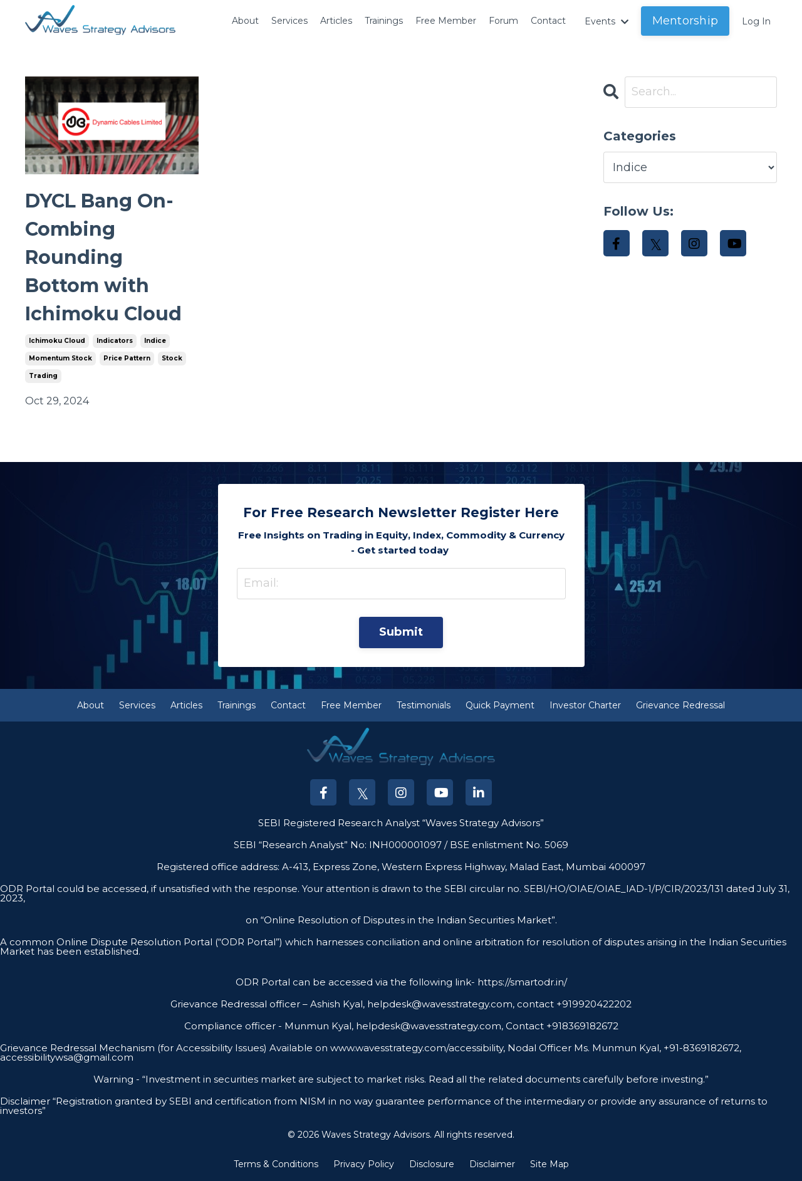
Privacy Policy (363, 1164)
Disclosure (431, 1164)
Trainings (364, 13)
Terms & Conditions (276, 1164)
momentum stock (60, 358)
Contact (538, 13)
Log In (755, 21)
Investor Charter (585, 705)
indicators (114, 341)
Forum (488, 13)
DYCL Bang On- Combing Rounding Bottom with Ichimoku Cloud (103, 257)
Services (259, 13)
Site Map (549, 1164)
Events (601, 21)
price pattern (126, 358)
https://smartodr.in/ (521, 982)
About (210, 13)
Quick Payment (500, 705)
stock (172, 358)
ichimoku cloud (57, 341)
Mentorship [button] (683, 21)
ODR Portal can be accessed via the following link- (355, 982)
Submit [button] (401, 632)
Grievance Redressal (680, 705)
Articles (310, 13)
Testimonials (423, 705)
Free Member (437, 21)
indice (155, 341)
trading (43, 376)
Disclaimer (492, 1164)
